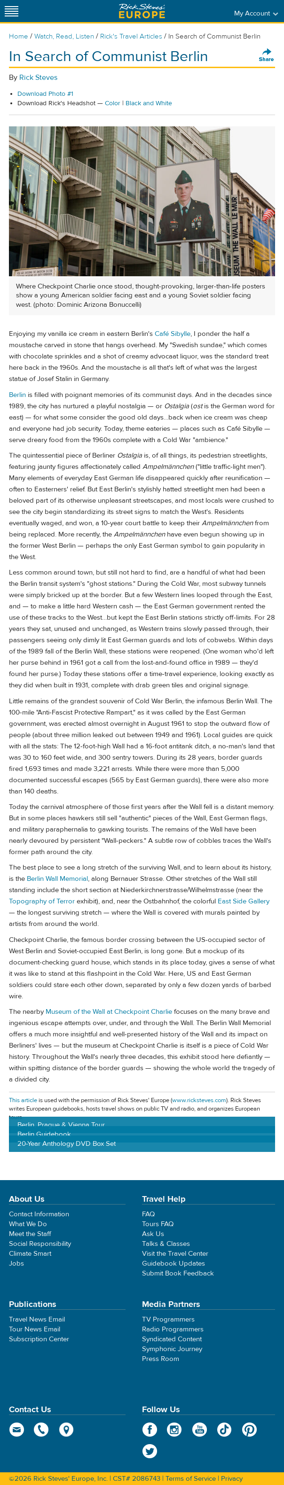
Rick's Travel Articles (131, 36)
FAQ (148, 1214)
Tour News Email (34, 1329)
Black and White (149, 103)
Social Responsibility (40, 1243)
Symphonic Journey (172, 1349)
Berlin (17, 394)
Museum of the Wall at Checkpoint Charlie (110, 1011)
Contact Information (39, 1214)
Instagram (174, 1429)
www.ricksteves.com (199, 1100)
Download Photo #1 (45, 94)
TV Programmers (168, 1319)
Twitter (150, 1451)
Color (112, 103)
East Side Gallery (243, 901)
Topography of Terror (42, 901)
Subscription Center (39, 1339)
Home (18, 36)
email (16, 1429)
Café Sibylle (172, 333)
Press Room (160, 1358)
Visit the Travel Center (175, 1253)
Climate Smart (30, 1253)
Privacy (232, 1478)
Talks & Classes (166, 1243)
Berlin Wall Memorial (57, 878)
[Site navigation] (12, 11)
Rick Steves (38, 77)
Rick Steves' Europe (142, 11)
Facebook (150, 1429)
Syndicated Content (172, 1339)
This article (23, 1100)
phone (41, 1429)
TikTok (224, 1429)
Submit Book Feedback (178, 1273)
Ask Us (153, 1233)
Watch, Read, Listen (64, 36)
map (66, 1429)
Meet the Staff (30, 1233)
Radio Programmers (173, 1329)
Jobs (16, 1263)
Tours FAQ (158, 1224)
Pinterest (249, 1429)
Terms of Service (191, 1478)
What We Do (28, 1224)
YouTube (199, 1429)
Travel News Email (37, 1319)
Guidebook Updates (173, 1263)
